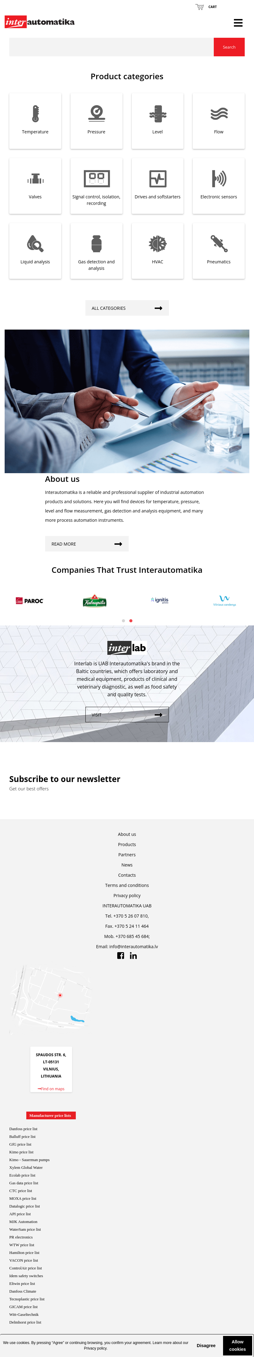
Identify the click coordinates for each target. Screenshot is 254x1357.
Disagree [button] (206, 1345)
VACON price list (23, 1260)
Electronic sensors (218, 197)
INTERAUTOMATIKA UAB (126, 906)
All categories (130, 306)
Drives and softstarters (157, 197)
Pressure (96, 132)
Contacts (127, 875)
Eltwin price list (22, 1283)
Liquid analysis (35, 262)
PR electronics (20, 1237)
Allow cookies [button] (237, 1345)
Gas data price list (23, 1183)
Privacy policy (95, 1348)
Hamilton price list (24, 1252)
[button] (191, 1345)
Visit (130, 713)
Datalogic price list (24, 1206)
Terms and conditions (127, 885)
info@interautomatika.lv (134, 946)
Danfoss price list (23, 1128)
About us (127, 834)
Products (127, 844)
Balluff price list (22, 1136)
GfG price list (20, 1144)
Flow (218, 132)
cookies (23, 1343)
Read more (90, 542)
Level (158, 132)
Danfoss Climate (22, 1291)
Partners (127, 855)
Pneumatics (218, 262)
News (127, 865)
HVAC (157, 262)
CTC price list (20, 1190)
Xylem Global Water (26, 1167)
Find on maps (51, 1088)
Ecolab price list (22, 1175)
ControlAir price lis (25, 1268)
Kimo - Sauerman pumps (29, 1159)
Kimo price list (21, 1152)
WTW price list (21, 1244)
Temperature (35, 132)
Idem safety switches (26, 1275)
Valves (35, 197)
